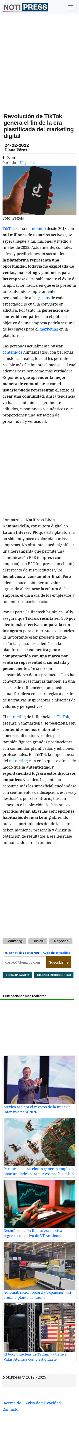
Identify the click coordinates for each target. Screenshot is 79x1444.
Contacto (10, 1409)
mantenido (36, 228)
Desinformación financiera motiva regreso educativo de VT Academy (33, 1233)
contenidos (12, 352)
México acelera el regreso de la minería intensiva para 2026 (37, 1109)
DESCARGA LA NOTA (17, 975)
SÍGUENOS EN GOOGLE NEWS (53, 975)
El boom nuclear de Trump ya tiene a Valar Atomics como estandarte (35, 1357)
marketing (48, 329)
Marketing (14, 941)
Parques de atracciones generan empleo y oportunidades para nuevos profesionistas (39, 1171)
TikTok (9, 228)
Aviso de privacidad (57, 953)
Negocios (27, 162)
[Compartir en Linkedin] (13, 156)
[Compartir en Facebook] (4, 156)
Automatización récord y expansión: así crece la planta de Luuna (37, 1295)
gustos (44, 297)
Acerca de (12, 1402)
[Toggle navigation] (70, 7)
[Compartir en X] (8, 156)
